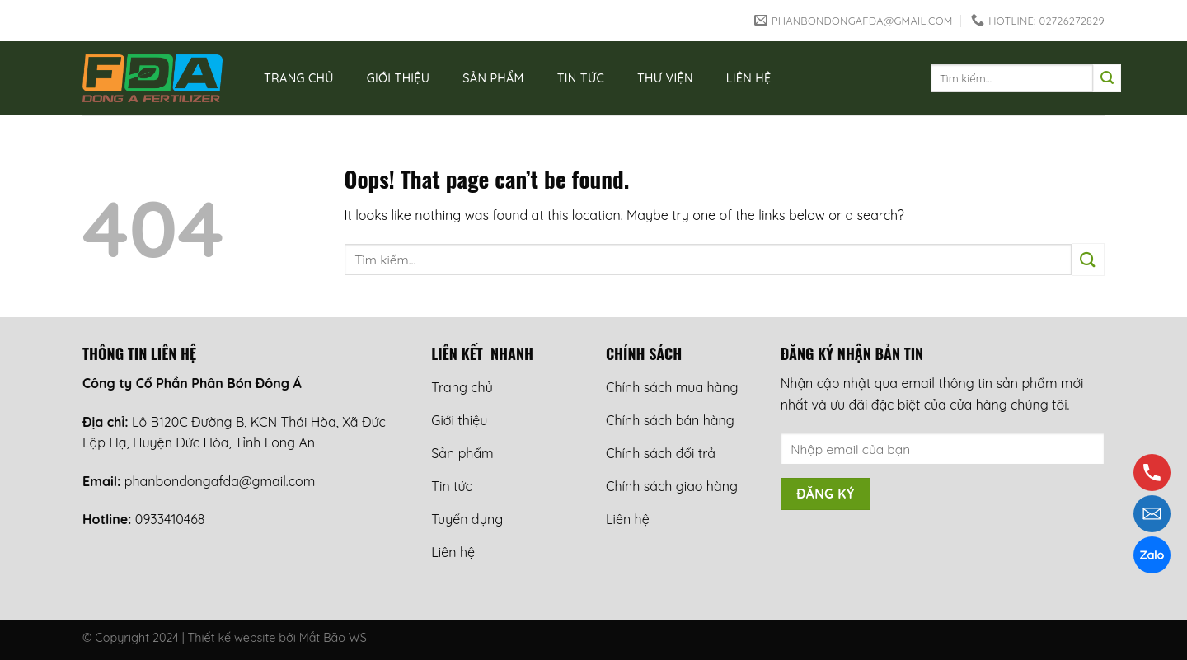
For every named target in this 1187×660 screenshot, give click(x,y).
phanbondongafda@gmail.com (219, 481)
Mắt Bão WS (333, 637)
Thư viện (665, 78)
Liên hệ (749, 78)
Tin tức (580, 78)
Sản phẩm (492, 78)
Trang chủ (299, 78)
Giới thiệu (398, 78)
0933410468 (170, 519)
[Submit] (1107, 78)
